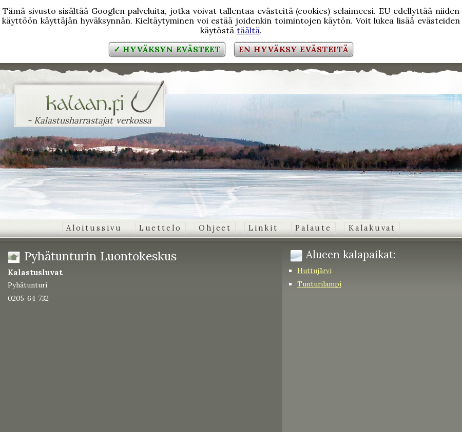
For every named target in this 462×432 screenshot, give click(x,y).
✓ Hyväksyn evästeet (167, 49)
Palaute (313, 228)
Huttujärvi (314, 270)
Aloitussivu (94, 228)
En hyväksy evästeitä (294, 49)
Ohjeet (215, 228)
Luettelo (160, 228)
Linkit (263, 228)
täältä (248, 30)
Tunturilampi (319, 284)
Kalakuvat (372, 228)
